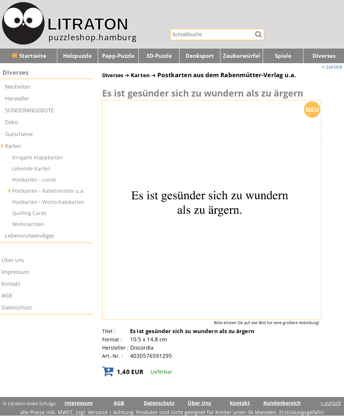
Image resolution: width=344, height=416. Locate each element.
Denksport (200, 56)
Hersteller (17, 98)
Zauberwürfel (241, 56)
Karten (13, 146)
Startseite (28, 56)
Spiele (283, 56)
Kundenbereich (282, 402)
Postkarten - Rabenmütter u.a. (48, 190)
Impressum (15, 272)
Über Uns (199, 402)
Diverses (15, 72)
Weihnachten (28, 224)
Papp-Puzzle (118, 56)
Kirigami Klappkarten (37, 157)
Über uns (12, 260)
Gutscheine (19, 134)
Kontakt (10, 284)
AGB (6, 295)
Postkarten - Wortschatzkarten (48, 201)
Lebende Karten (31, 168)
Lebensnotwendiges (29, 235)
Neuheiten (17, 86)
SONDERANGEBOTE (29, 110)
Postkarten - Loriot (34, 179)
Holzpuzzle (77, 56)
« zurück (332, 66)
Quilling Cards (29, 213)
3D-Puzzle (159, 56)
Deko (11, 122)
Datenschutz (16, 307)
